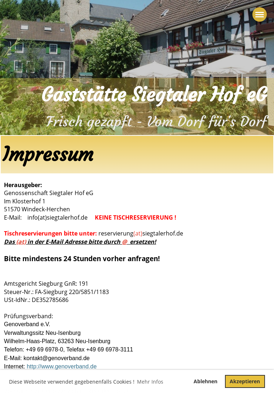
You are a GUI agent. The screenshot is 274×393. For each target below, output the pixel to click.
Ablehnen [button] (205, 381)
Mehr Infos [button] (150, 381)
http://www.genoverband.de (62, 366)
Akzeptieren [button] (245, 381)
